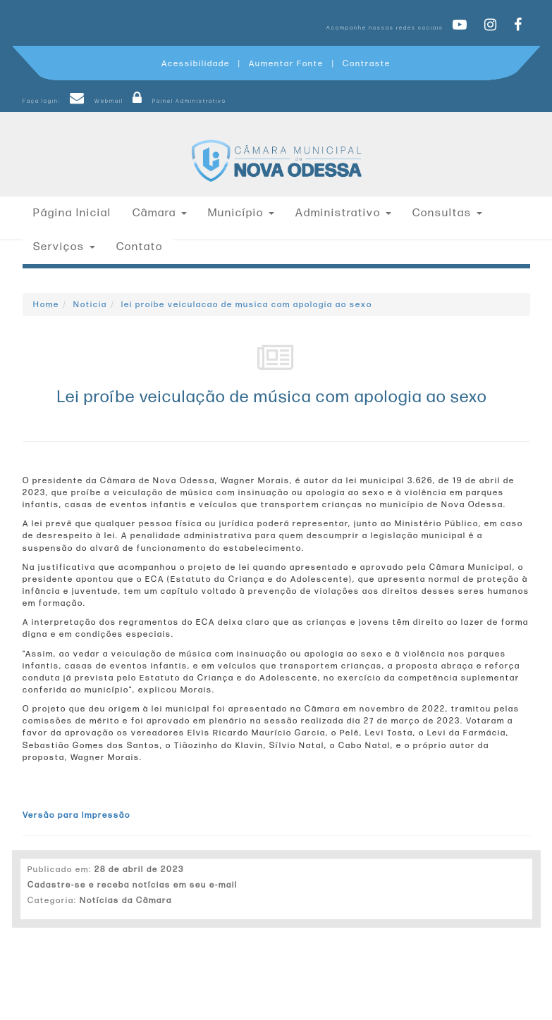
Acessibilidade (195, 63)
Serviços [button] (64, 247)
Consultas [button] (447, 213)
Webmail (94, 101)
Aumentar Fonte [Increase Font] (286, 63)
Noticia (90, 304)
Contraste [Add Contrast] (367, 63)
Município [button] (241, 213)
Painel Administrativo (175, 101)
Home (46, 304)
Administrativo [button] (343, 213)
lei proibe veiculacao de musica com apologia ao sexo (246, 304)
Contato (139, 247)
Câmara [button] (160, 213)
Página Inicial (72, 213)
